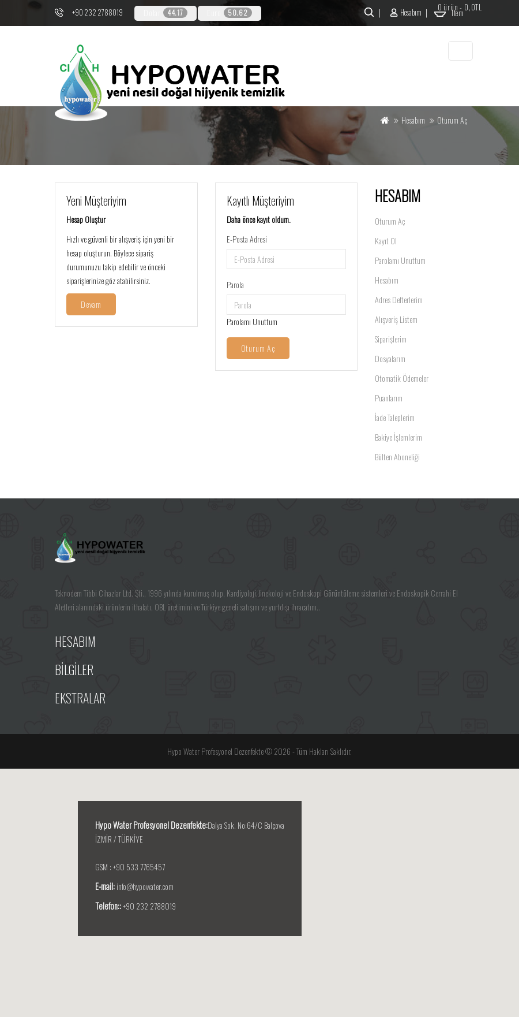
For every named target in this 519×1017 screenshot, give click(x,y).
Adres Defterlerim (399, 299)
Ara (367, 12)
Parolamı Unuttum (252, 321)
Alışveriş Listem (396, 319)
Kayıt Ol (386, 240)
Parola (235, 284)
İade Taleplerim (395, 417)
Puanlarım (389, 398)
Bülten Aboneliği (397, 456)
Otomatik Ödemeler (401, 378)
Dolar (165, 12)
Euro (229, 12)
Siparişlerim (391, 339)
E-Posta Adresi (247, 239)
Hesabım (386, 280)
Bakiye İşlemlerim (398, 437)
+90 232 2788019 (97, 12)
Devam (91, 304)
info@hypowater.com (145, 886)
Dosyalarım (390, 358)
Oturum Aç (390, 221)
